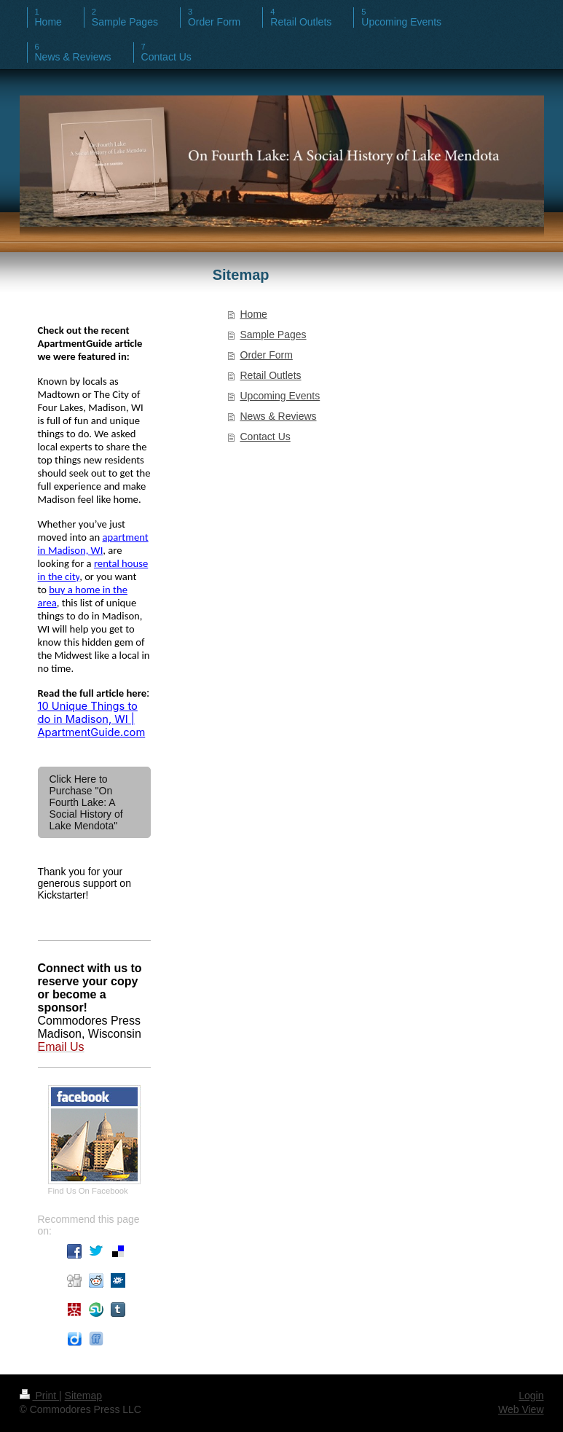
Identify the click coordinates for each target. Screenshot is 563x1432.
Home (253, 314)
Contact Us (265, 436)
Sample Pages (273, 334)
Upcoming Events (280, 396)
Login (531, 1395)
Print (40, 1395)
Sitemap (83, 1395)
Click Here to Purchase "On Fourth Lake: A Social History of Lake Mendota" (86, 802)
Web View (521, 1409)
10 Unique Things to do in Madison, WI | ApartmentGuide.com (92, 719)
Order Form (266, 355)
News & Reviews (278, 416)
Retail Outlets (271, 375)
